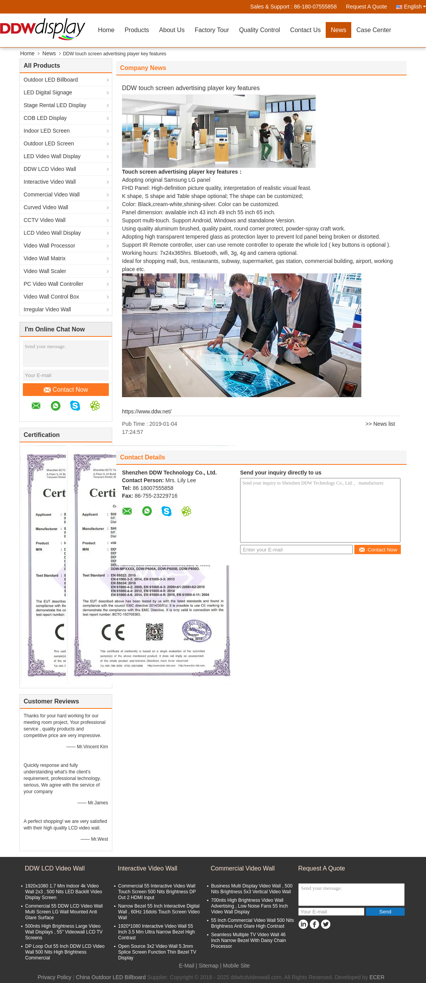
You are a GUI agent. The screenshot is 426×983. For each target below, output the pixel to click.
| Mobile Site (235, 966)
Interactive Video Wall (50, 182)
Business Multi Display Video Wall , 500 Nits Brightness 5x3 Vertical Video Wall (251, 888)
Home (106, 30)
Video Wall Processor (49, 245)
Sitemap (208, 966)
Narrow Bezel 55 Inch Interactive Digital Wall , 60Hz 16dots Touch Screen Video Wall (159, 911)
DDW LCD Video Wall (50, 169)
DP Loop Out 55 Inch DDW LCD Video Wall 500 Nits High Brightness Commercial (65, 952)
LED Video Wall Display (52, 156)
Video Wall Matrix (44, 258)
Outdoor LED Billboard (51, 80)
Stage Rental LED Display (55, 105)
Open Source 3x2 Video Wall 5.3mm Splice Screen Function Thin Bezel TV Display (157, 952)
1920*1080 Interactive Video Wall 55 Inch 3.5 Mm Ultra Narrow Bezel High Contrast (156, 931)
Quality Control (259, 30)
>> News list (380, 424)
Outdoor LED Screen (49, 143)
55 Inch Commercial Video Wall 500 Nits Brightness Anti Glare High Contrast (252, 923)
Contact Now (66, 389)
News (338, 30)
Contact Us (305, 30)
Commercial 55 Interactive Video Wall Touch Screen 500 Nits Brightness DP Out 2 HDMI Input (157, 891)
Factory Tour (212, 30)
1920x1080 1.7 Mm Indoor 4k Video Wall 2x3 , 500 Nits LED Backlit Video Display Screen (63, 891)
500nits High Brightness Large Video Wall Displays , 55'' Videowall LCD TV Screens (64, 931)
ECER (377, 977)
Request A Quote (366, 6)
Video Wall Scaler (45, 271)
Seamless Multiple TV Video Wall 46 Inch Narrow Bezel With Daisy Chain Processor (248, 940)
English (415, 6)
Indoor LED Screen (47, 131)
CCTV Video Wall (44, 220)
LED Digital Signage (48, 92)
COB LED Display (45, 118)
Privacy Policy (54, 977)
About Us (172, 30)
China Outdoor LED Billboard (111, 977)
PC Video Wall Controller (53, 284)
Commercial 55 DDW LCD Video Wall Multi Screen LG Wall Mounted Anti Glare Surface (64, 911)
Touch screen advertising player (163, 172)
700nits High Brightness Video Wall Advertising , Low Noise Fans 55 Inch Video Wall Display (249, 906)
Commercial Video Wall (52, 194)
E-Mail (186, 966)
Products (137, 30)
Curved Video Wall (46, 207)
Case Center (373, 30)
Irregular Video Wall (47, 309)
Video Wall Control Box (51, 297)
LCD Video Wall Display (52, 233)
